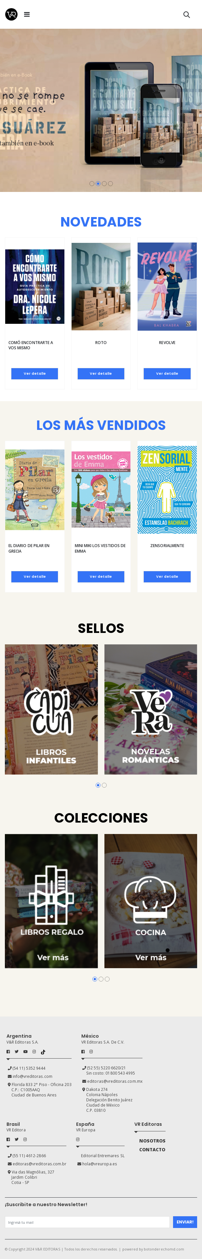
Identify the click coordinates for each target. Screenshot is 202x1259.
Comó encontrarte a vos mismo (30, 345)
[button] (187, 16)
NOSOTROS (152, 1141)
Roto (101, 342)
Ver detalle (35, 373)
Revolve (167, 342)
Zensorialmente (167, 545)
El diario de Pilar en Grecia (28, 548)
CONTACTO (152, 1150)
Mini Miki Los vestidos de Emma (100, 548)
